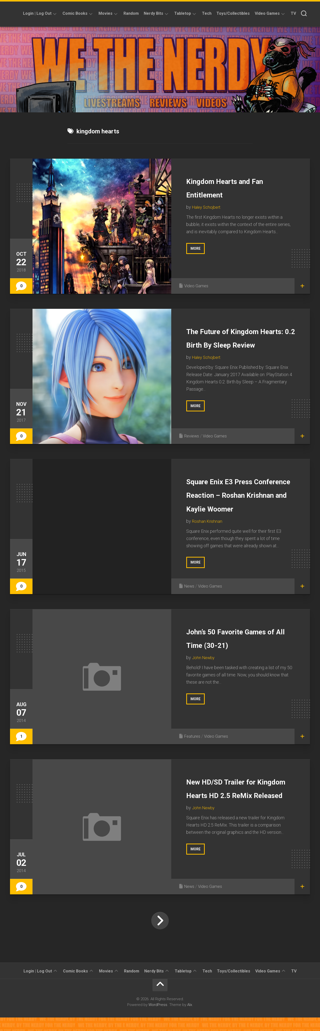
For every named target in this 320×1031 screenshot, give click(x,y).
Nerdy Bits (153, 13)
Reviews (192, 439)
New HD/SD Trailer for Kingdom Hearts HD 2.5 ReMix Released (238, 808)
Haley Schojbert (207, 207)
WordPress (157, 1018)
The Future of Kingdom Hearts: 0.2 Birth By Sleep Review (239, 344)
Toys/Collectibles (233, 13)
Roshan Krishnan (208, 538)
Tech (207, 13)
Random (131, 13)
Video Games (267, 13)
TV (293, 13)
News (190, 599)
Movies (105, 13)
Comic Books (75, 13)
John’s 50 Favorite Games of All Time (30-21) (240, 658)
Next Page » (160, 934)
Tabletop (182, 13)
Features (193, 749)
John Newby (204, 684)
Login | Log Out (37, 13)
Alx (189, 1018)
